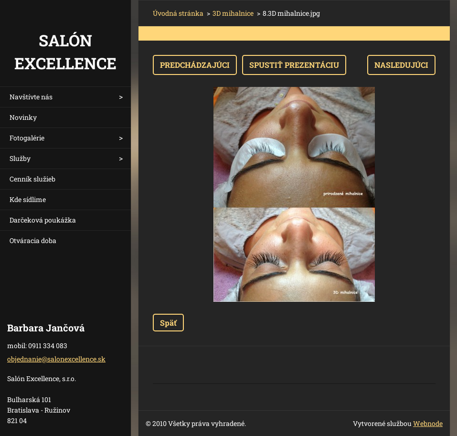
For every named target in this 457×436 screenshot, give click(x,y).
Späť (168, 323)
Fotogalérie (27, 137)
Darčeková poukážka (43, 219)
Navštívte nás (31, 96)
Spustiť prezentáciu (294, 65)
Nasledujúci (401, 65)
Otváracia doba (33, 240)
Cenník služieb (32, 178)
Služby (20, 158)
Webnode (428, 423)
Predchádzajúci (195, 65)
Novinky (23, 117)
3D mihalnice (233, 13)
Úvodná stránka (178, 13)
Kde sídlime (28, 199)
